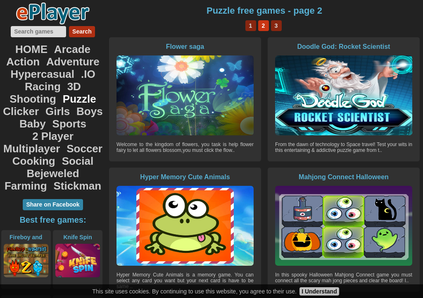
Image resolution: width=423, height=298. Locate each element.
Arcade (52, 47)
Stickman (53, 129)
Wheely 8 (262, 176)
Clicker (27, 83)
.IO (27, 65)
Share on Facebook (52, 146)
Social (72, 110)
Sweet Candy (367, 176)
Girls (56, 83)
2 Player (83, 92)
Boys (83, 83)
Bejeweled (33, 120)
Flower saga (158, 46)
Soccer (78, 101)
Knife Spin (77, 179)
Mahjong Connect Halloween (158, 176)
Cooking (37, 110)
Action (86, 47)
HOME (19, 47)
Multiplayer (36, 101)
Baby (17, 92)
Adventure (25, 56)
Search (82, 31)
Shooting (37, 74)
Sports (47, 92)
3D (79, 65)
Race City (77, 244)
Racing (53, 65)
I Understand (319, 291)
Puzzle (74, 74)
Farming (76, 120)
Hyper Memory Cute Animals (367, 46)
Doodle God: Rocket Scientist (262, 46)
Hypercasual (76, 56)
